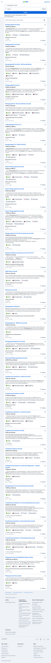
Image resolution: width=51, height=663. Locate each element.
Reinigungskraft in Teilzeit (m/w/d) (15, 144)
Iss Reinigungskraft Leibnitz (24, 618)
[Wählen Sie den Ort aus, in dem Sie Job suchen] (25, 9)
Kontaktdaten (5, 650)
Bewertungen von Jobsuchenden (9, 655)
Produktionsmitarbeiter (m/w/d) (14, 393)
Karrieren (3, 657)
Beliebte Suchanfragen (11, 597)
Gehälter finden (36, 655)
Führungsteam (5, 651)
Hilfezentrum (4, 648)
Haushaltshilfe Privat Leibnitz (38, 609)
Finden (25, 12)
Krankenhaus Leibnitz (36, 620)
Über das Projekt (5, 646)
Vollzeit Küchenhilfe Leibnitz (25, 621)
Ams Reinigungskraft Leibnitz (25, 613)
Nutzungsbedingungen (38, 650)
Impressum (35, 653)
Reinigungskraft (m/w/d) (12, 24)
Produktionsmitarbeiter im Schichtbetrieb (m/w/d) (20, 521)
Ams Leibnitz (35, 604)
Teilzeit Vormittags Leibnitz (38, 618)
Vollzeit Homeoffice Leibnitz (25, 623)
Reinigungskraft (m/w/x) (12, 85)
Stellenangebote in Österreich (39, 648)
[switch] (45, 20)
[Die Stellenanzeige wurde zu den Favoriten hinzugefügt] (45, 24)
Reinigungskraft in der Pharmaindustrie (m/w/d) (19, 233)
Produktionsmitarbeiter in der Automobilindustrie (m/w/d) (22, 503)
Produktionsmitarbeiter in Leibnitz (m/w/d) (17, 376)
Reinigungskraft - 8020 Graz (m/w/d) (16, 323)
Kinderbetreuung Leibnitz (37, 611)
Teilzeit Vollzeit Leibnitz (24, 620)
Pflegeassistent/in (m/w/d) (13, 576)
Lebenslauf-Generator (38, 657)
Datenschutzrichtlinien (38, 651)
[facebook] (37, 639)
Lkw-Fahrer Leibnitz (36, 606)
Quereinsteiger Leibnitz (37, 616)
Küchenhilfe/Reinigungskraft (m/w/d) (16, 358)
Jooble (9, 660)
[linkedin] (48, 639)
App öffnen (47, 2)
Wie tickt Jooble (5, 653)
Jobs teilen (20, 646)
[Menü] (2, 2)
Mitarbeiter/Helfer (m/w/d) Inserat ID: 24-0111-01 (19, 253)
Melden (43, 40)
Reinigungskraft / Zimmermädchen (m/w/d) (18, 103)
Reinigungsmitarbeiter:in (12, 306)
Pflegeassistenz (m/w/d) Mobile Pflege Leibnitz (19, 557)
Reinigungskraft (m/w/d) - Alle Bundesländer (18, 64)
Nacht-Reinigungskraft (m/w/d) (14, 166)
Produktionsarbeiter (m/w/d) (13, 448)
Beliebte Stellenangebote (10, 632)
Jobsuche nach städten (10, 634)
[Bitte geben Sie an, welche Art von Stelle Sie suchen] (25, 5)
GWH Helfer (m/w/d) (11, 271)
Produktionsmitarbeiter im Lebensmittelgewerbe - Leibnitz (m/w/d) (22, 466)
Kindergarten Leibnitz (36, 607)
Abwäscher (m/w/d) (11, 290)
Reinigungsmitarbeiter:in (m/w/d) (15, 341)
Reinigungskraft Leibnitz (10, 602)
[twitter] (44, 639)
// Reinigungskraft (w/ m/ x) (13, 124)
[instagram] (40, 639)
